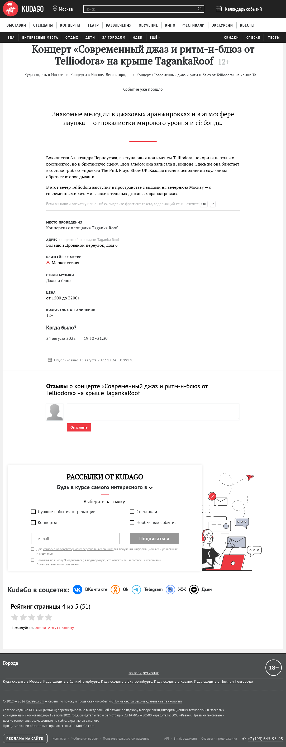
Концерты (47, 522)
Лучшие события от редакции (67, 512)
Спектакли (146, 512)
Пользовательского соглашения (57, 564)
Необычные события (156, 522)
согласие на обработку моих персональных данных (78, 549)
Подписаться (154, 538)
